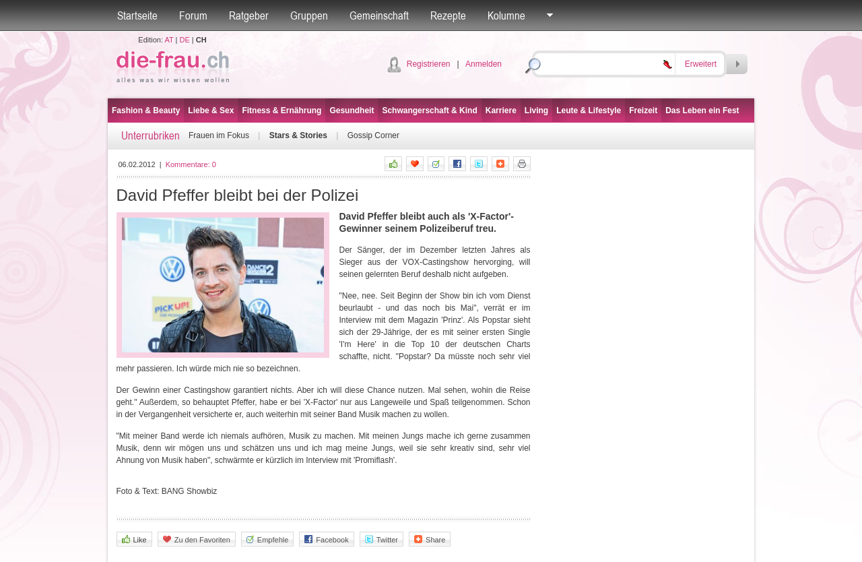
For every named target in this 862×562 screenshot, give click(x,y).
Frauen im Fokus (219, 135)
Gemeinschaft (379, 15)
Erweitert (701, 64)
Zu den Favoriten (196, 539)
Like (134, 539)
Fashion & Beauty (146, 110)
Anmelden (483, 64)
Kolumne (506, 15)
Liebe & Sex (211, 110)
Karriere (501, 110)
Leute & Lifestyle (588, 110)
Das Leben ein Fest (702, 110)
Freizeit (643, 110)
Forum (193, 15)
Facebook (326, 539)
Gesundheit (351, 110)
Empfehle (267, 539)
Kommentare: (191, 164)
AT (168, 40)
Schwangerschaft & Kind (429, 110)
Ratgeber (249, 15)
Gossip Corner (373, 135)
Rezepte (448, 15)
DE (185, 40)
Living (536, 110)
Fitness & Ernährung (281, 110)
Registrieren (429, 64)
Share (429, 539)
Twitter (381, 539)
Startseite (137, 15)
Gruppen (309, 15)
